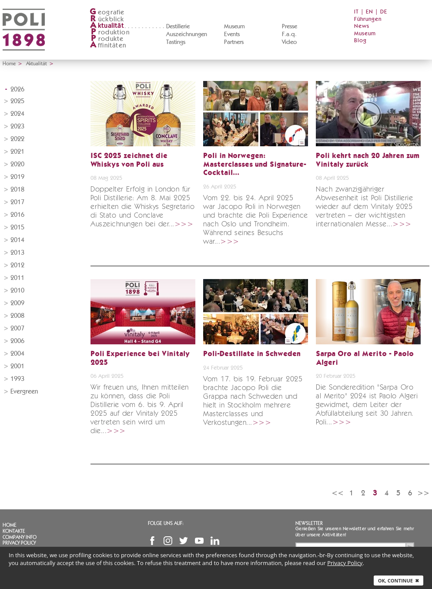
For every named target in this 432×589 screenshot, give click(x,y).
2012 (17, 265)
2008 (17, 316)
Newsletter (309, 523)
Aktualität (36, 63)
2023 (17, 126)
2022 (17, 139)
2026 (17, 89)
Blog (360, 41)
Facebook (152, 540)
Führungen (368, 19)
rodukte (107, 39)
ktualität (107, 26)
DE (383, 12)
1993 (17, 379)
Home (9, 63)
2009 (17, 303)
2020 (17, 164)
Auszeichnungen (186, 34)
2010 (17, 290)
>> (423, 493)
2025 (17, 101)
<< (338, 493)
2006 (17, 341)
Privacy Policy (19, 542)
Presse (289, 27)
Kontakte (14, 531)
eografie (107, 12)
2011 (17, 278)
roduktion (110, 32)
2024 (17, 114)
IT (356, 12)
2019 (17, 177)
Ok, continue (398, 580)
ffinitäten (108, 45)
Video (289, 42)
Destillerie (178, 27)
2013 (17, 252)
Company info (20, 537)
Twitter (183, 540)
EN (369, 12)
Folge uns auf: (166, 523)
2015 (17, 227)
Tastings (175, 42)
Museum (234, 27)
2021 (17, 151)
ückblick (107, 19)
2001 (17, 366)
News (361, 26)
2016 (17, 215)
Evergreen (24, 391)
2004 (17, 353)
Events (232, 34)
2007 (17, 328)
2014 (17, 240)
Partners (234, 42)
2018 (17, 189)
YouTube (199, 540)
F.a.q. (289, 34)
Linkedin (215, 540)
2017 (17, 202)
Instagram (168, 540)
